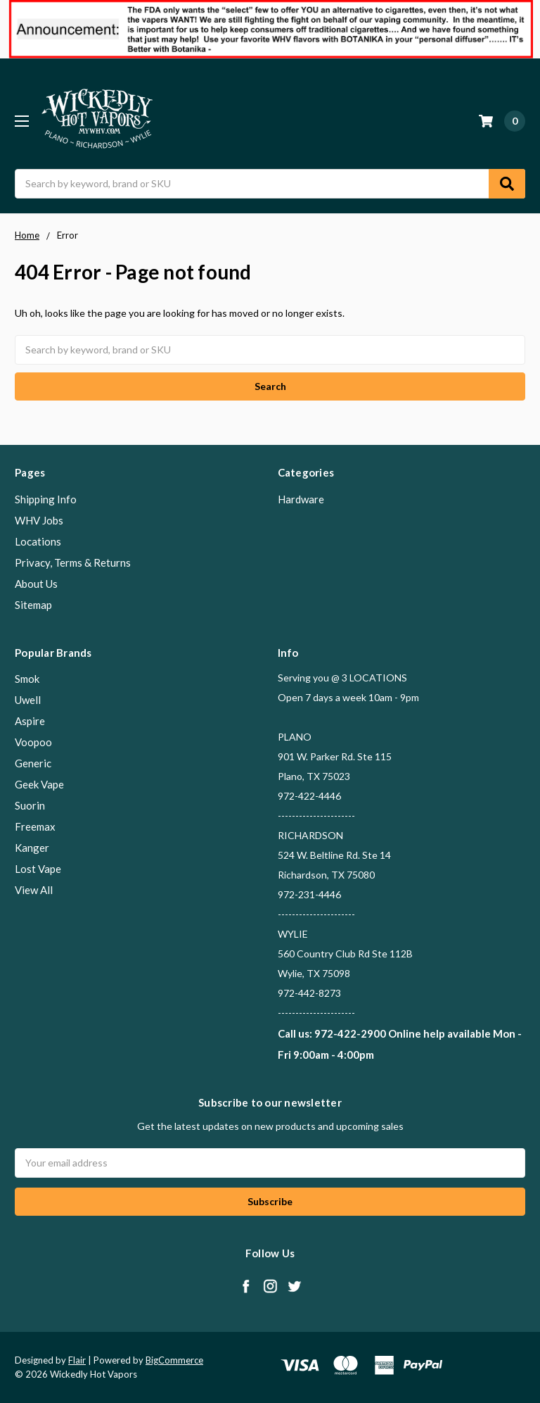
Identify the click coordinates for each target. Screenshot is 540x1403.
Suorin (30, 805)
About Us (36, 583)
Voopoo (33, 742)
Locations (38, 541)
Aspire (30, 721)
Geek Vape (39, 784)
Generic (33, 763)
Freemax (35, 826)
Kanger (32, 847)
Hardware (301, 499)
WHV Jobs (39, 520)
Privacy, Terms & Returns (73, 562)
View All (34, 889)
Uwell (28, 699)
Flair (77, 1360)
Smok (27, 678)
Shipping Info (46, 499)
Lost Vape (38, 868)
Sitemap (33, 604)
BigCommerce (174, 1360)
